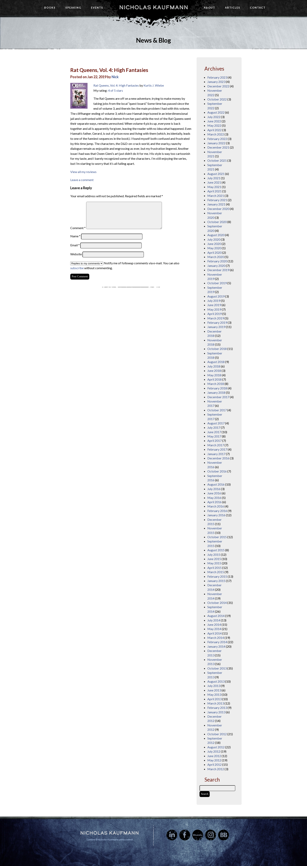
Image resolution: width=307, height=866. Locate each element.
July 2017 (213, 427)
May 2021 (214, 187)
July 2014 (213, 620)
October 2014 (217, 602)
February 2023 (217, 77)
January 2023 (216, 81)
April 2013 (214, 699)
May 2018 (214, 375)
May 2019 (214, 309)
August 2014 (216, 616)
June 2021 (214, 182)
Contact (257, 7)
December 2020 (218, 209)
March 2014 (215, 637)
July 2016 (213, 489)
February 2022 (217, 139)
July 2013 (213, 686)
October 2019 (217, 283)
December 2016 (218, 458)
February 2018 (217, 388)
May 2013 (214, 694)
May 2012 (214, 760)
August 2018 (216, 362)
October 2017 (217, 410)
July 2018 (213, 366)
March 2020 (215, 257)
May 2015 (214, 563)
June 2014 (214, 624)
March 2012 (215, 769)
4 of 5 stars (115, 90)
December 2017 (218, 397)
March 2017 (215, 445)
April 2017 (214, 440)
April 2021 (214, 191)
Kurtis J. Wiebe (154, 85)
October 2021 (217, 160)
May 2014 (214, 629)
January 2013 (216, 712)
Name (75, 236)
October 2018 (217, 349)
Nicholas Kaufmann (153, 7)
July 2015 (213, 554)
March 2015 (215, 572)
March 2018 (215, 383)
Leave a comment (82, 180)
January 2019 (216, 327)
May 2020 (214, 248)
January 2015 (216, 581)
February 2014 (217, 642)
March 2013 (215, 703)
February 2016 (217, 511)
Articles (232, 7)
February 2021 (217, 200)
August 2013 (216, 681)
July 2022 (213, 117)
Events (97, 7)
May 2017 (214, 436)
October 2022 (217, 99)
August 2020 (216, 235)
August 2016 (216, 484)
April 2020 (214, 252)
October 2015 (217, 537)
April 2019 (214, 314)
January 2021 (216, 204)
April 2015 (214, 567)
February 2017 (217, 449)
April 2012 (214, 764)
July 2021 (213, 178)
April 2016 (214, 502)
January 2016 (216, 515)
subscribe (77, 268)
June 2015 (214, 559)
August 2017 (216, 423)
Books (50, 7)
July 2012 (213, 751)
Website (76, 254)
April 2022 (214, 130)
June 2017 (214, 432)
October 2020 (217, 222)
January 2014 (216, 646)
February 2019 (217, 322)
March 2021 (215, 195)
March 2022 (215, 134)
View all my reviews (83, 172)
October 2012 (217, 734)
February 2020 (217, 261)
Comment (78, 228)
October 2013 (217, 668)
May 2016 (214, 497)
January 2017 (216, 454)
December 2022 (218, 86)
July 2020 (213, 239)
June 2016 (214, 493)
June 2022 (214, 121)
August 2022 (216, 112)
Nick (115, 77)
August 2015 (216, 550)
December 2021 (218, 147)
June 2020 (214, 244)
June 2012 (214, 756)
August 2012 (216, 747)
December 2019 (218, 270)
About (209, 7)
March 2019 (215, 318)
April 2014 (214, 633)
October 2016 (217, 471)
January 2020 (216, 265)
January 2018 (216, 392)
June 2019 (214, 305)
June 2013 (214, 690)
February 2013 (217, 707)
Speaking (73, 7)
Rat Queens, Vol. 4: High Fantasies (109, 70)
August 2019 (216, 296)
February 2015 (217, 576)
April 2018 (214, 379)
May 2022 (214, 125)
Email (75, 245)
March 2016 (215, 506)
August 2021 (216, 174)
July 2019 (213, 300)
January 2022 (216, 143)
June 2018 (214, 370)
